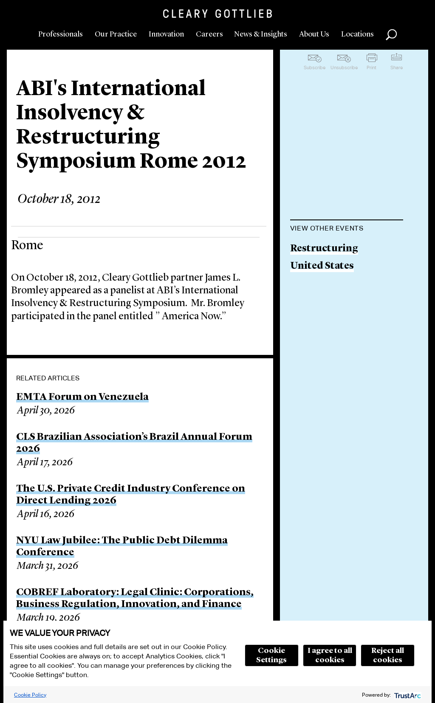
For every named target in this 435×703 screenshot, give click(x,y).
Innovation (166, 34)
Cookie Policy (30, 695)
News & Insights (260, 34)
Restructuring (324, 249)
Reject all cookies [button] (387, 655)
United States (322, 266)
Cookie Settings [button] (271, 655)
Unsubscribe (344, 67)
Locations (357, 34)
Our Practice (116, 34)
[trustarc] (407, 695)
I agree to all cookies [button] (330, 655)
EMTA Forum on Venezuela (82, 397)
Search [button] (391, 34)
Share (396, 67)
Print (371, 67)
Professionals (60, 34)
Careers (209, 34)
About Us (314, 34)
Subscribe (314, 67)
